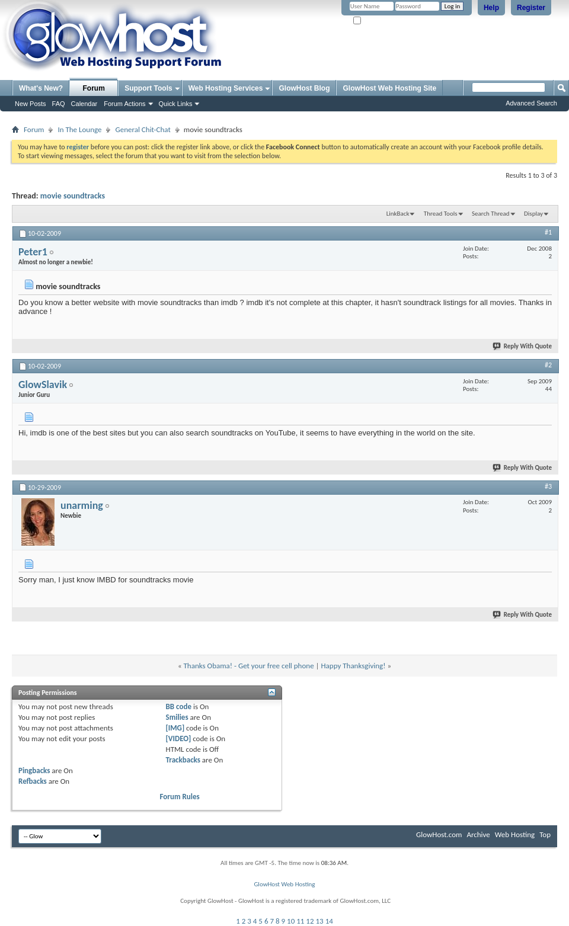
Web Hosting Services (225, 88)
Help (491, 8)
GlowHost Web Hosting (284, 884)
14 (329, 921)
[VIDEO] (178, 738)
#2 (548, 365)
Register (531, 8)
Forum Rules (180, 796)
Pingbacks (34, 770)
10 (291, 921)
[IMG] (175, 727)
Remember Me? (379, 21)
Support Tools (148, 88)
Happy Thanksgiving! (353, 665)
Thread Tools (441, 213)
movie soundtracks (72, 196)
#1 (548, 232)
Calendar (84, 103)
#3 (548, 486)
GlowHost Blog (304, 88)
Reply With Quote (523, 346)
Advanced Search (531, 103)
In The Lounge (79, 129)
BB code (178, 706)
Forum (94, 88)
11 (300, 921)
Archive (478, 834)
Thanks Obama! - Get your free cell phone (249, 665)
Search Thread (491, 213)
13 (320, 921)
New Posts (30, 103)
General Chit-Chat (142, 129)
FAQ (58, 103)
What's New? (41, 88)
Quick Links (176, 103)
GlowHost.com (439, 834)
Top (545, 834)
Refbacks (32, 781)
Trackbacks (183, 759)
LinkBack (398, 213)
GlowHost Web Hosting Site (389, 88)
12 (310, 921)
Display (533, 213)
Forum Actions (124, 103)
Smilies (177, 717)
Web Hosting (515, 834)
